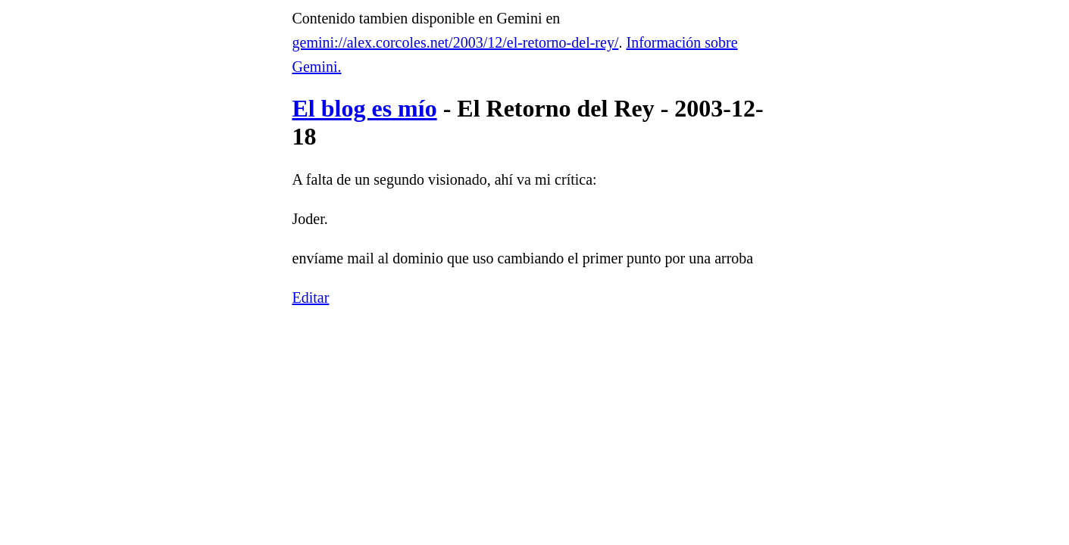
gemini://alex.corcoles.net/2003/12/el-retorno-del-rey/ (455, 42)
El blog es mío (364, 108)
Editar (311, 297)
